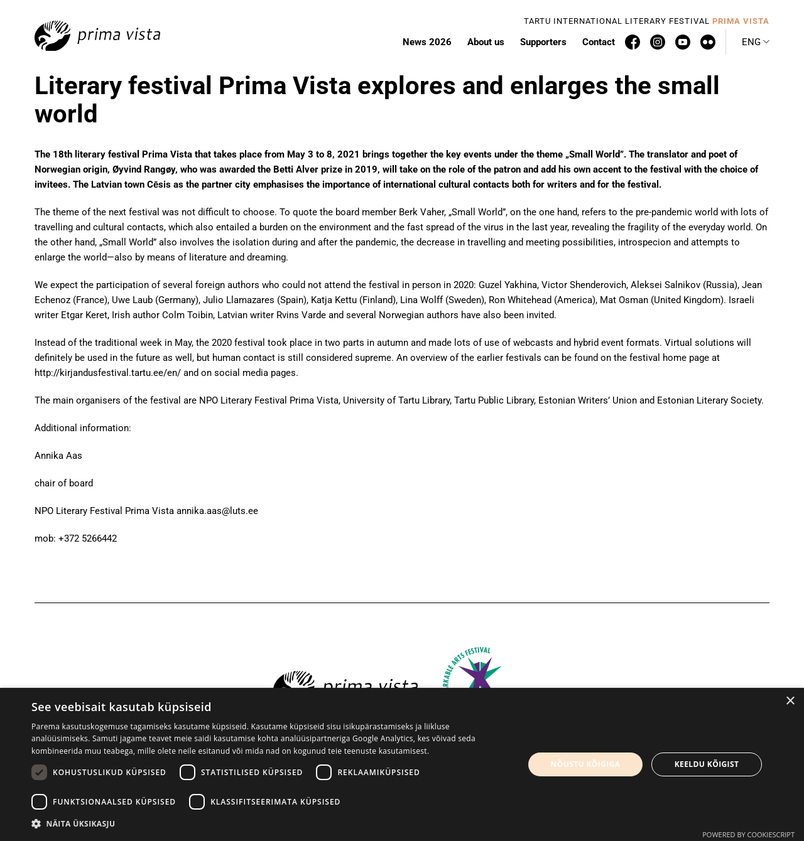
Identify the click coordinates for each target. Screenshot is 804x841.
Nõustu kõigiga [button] (586, 764)
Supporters (543, 42)
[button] (755, 42)
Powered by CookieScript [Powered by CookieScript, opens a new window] (748, 834)
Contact (598, 42)
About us (485, 42)
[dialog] (402, 764)
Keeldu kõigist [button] (707, 764)
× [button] (790, 701)
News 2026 (427, 42)
